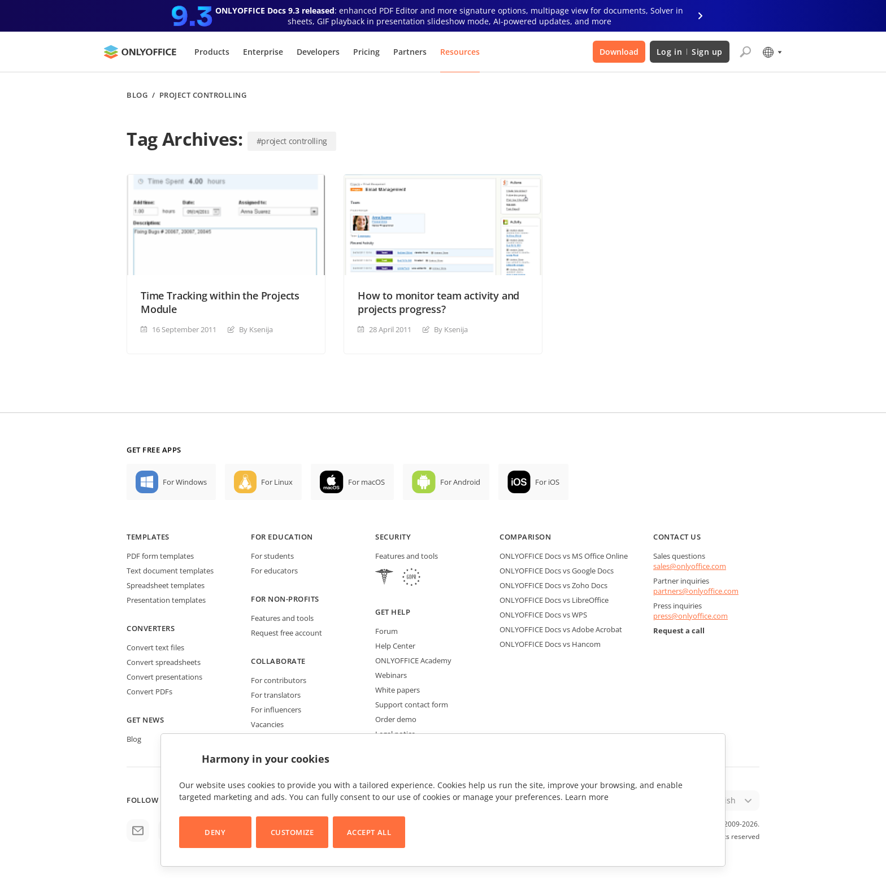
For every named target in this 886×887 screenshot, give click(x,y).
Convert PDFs (149, 691)
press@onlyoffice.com (690, 616)
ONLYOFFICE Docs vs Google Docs (557, 571)
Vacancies (267, 724)
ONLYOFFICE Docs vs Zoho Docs (553, 585)
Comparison (525, 537)
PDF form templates (160, 556)
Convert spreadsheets (164, 662)
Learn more (587, 797)
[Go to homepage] (140, 52)
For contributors (278, 680)
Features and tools (282, 618)
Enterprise (263, 51)
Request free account (286, 633)
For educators (274, 571)
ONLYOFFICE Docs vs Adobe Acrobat (561, 629)
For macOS (366, 482)
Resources (460, 51)
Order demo (395, 719)
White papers (397, 690)
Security (393, 537)
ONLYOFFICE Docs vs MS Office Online (564, 556)
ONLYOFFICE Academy (413, 660)
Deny (215, 832)
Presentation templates (166, 600)
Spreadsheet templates (166, 585)
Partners (410, 51)
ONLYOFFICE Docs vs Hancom (550, 644)
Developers (318, 51)
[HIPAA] (384, 578)
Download (619, 51)
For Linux (277, 482)
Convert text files (155, 647)
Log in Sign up (690, 51)
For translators (276, 695)
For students (272, 556)
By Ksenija (256, 329)
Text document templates (170, 571)
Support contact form (411, 704)
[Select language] (771, 52)
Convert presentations (164, 677)
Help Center (395, 646)
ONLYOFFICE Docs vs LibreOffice (554, 600)
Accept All (369, 832)
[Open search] (745, 52)
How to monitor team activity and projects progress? (438, 302)
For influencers (276, 710)
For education (282, 537)
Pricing (366, 51)
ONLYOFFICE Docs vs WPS (543, 615)
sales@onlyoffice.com (689, 566)
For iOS (547, 482)
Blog (137, 95)
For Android (460, 482)
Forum (386, 631)
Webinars (391, 675)
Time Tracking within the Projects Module (220, 302)
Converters (151, 628)
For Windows (185, 482)
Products (211, 51)
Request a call (679, 630)
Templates (148, 537)
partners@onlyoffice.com (696, 591)
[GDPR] (411, 578)
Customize (292, 832)
